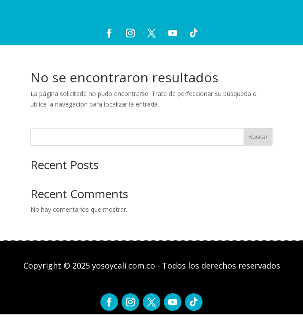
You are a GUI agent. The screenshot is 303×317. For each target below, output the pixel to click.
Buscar (258, 137)
